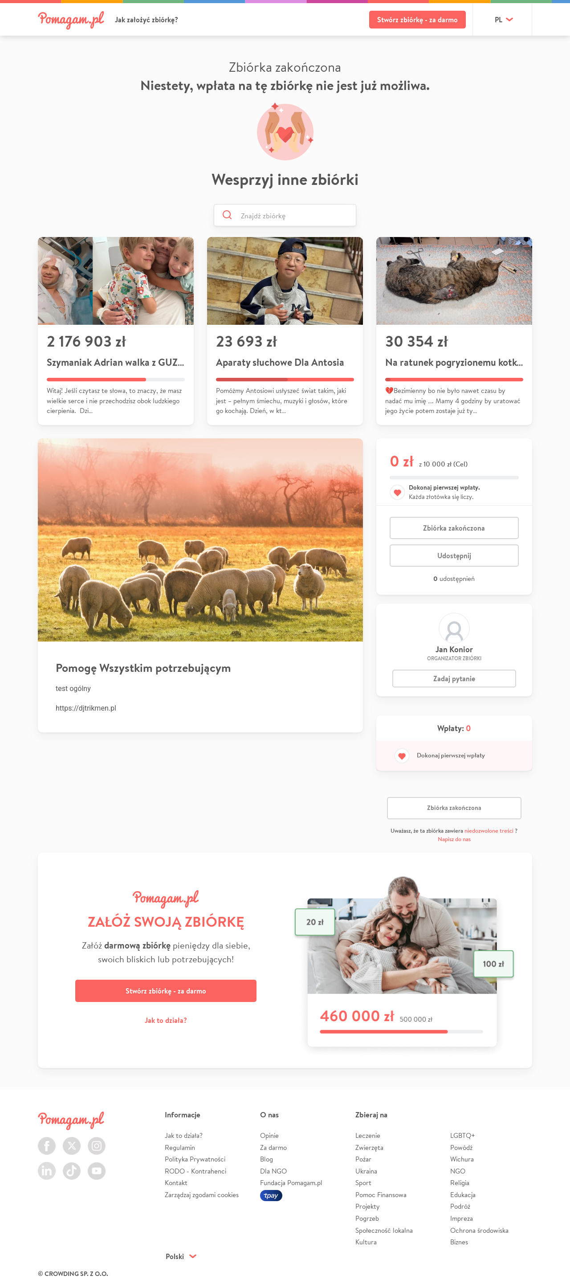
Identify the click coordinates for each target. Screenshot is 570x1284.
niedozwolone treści (488, 830)
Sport (363, 1182)
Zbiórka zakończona (454, 528)
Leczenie (367, 1135)
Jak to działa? (166, 1020)
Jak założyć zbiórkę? (146, 20)
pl (498, 20)
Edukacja (463, 1194)
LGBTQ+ (462, 1135)
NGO (457, 1171)
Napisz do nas (454, 839)
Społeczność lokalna (384, 1230)
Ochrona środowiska (479, 1230)
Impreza (461, 1218)
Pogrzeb (367, 1218)
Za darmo (273, 1147)
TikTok (72, 1166)
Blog (266, 1159)
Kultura (366, 1242)
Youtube (97, 1166)
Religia (459, 1182)
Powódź (461, 1147)
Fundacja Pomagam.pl (291, 1182)
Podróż (460, 1206)
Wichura (462, 1159)
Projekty (367, 1206)
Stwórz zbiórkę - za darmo (417, 20)
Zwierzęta (369, 1147)
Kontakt (176, 1182)
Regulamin (180, 1147)
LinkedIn (47, 1166)
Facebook (47, 1141)
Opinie (269, 1135)
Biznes (459, 1242)
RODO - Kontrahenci (195, 1171)
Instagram (97, 1141)
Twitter (72, 1141)
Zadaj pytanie (454, 678)
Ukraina (366, 1171)
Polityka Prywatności (195, 1159)
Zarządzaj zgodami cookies (202, 1194)
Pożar (363, 1159)
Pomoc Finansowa (381, 1194)
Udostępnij (454, 555)
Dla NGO (273, 1171)
